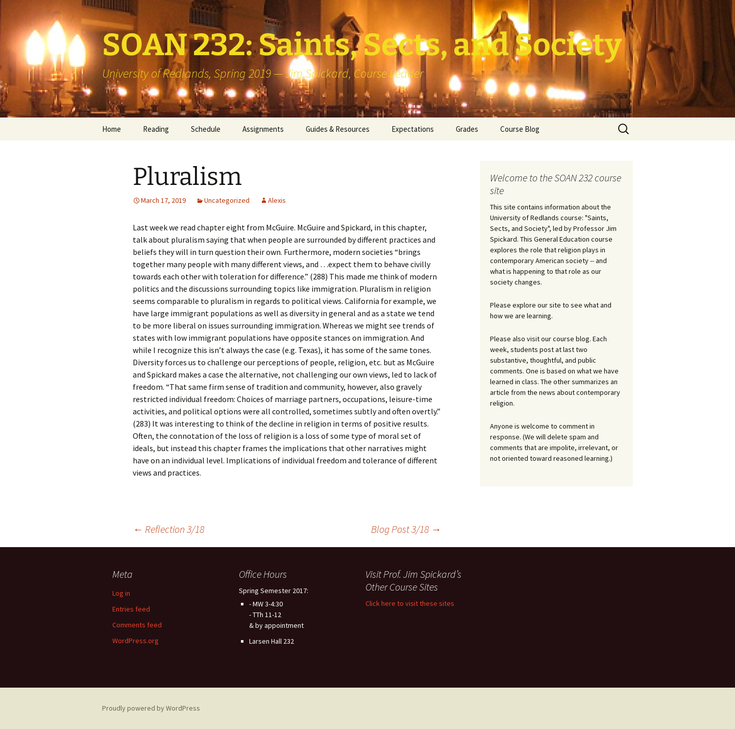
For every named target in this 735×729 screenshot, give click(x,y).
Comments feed (137, 624)
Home (111, 129)
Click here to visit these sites (409, 603)
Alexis (277, 200)
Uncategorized (227, 200)
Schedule (205, 129)
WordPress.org (135, 640)
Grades (467, 129)
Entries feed (131, 609)
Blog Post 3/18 (406, 529)
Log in (121, 593)
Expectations (412, 129)
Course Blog (520, 129)
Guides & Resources (338, 129)
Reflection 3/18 (168, 529)
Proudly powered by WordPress (151, 708)
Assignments (263, 129)
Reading (156, 129)
